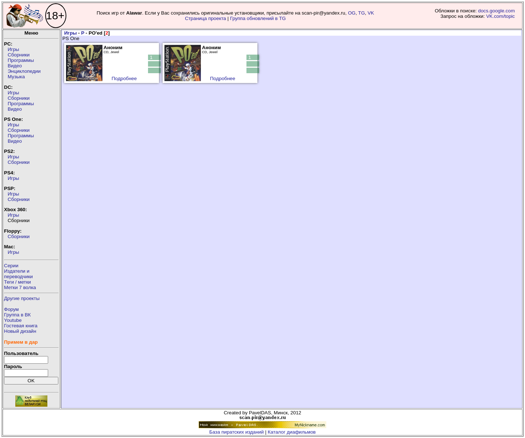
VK (371, 13)
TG (361, 13)
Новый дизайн (20, 331)
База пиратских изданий (236, 432)
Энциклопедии (24, 71)
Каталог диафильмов (292, 432)
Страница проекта (205, 18)
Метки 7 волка (20, 287)
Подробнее (124, 78)
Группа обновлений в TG (258, 18)
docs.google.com (496, 10)
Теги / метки (17, 282)
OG (351, 13)
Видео (15, 65)
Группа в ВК (17, 314)
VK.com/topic (500, 16)
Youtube (13, 320)
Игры (13, 49)
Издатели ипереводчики (18, 273)
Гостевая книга (21, 325)
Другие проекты (22, 298)
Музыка (16, 76)
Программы (21, 60)
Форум (11, 309)
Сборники (19, 55)
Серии (11, 265)
